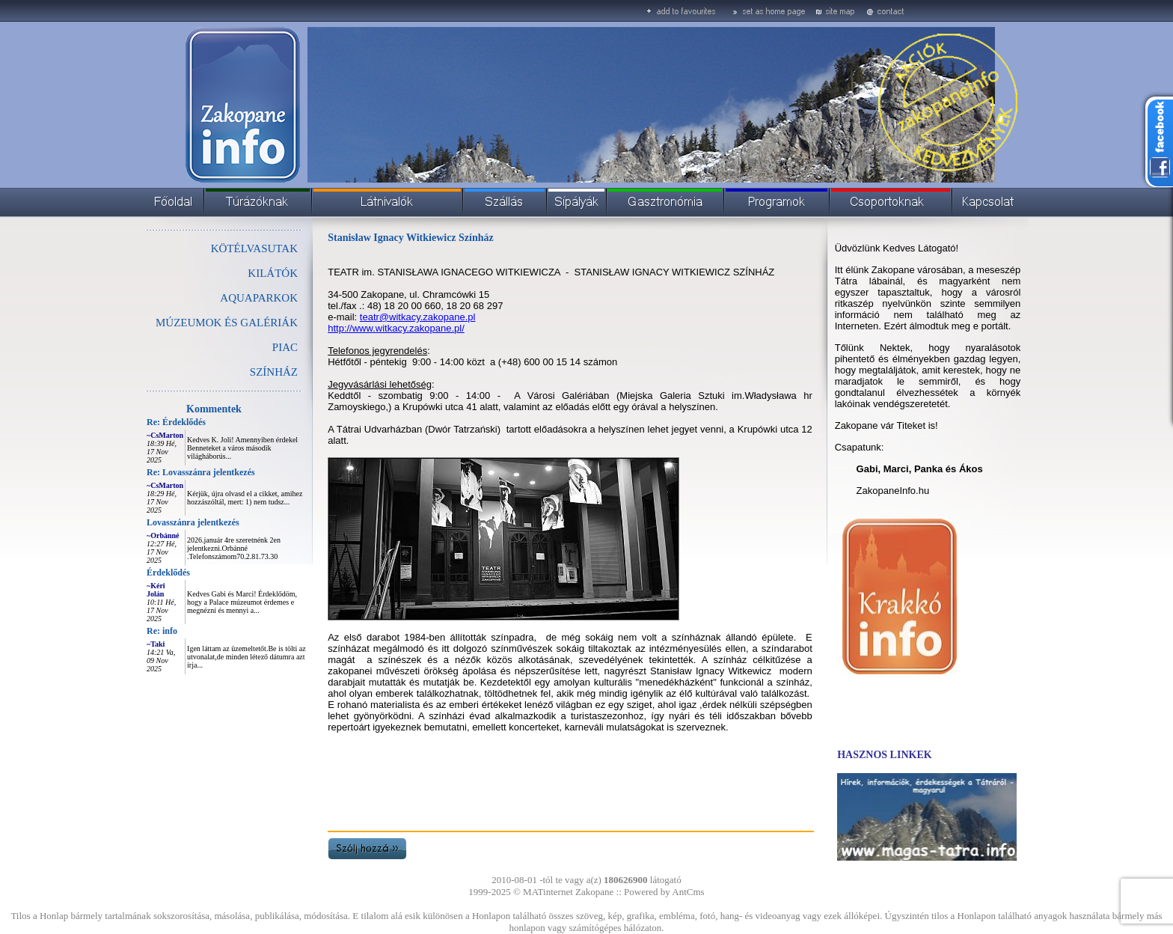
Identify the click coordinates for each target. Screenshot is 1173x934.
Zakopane (594, 891)
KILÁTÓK (273, 273)
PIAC (285, 347)
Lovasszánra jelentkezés (193, 522)
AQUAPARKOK (259, 298)
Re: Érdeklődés (176, 422)
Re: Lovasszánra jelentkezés (201, 472)
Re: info (162, 631)
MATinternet (548, 891)
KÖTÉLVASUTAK (254, 248)
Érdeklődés (168, 572)
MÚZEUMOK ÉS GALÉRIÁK (227, 323)
